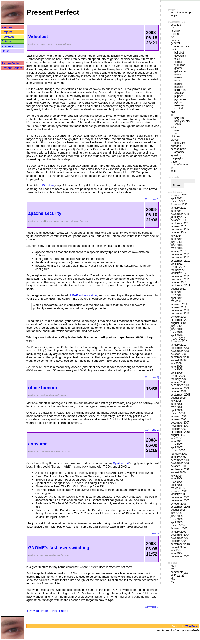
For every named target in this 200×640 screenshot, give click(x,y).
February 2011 (179, 304)
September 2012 (180, 260)
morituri (178, 83)
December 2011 (180, 276)
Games (175, 40)
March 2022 (178, 201)
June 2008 (177, 403)
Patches (7, 41)
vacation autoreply (182, 12)
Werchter (48, 185)
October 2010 (178, 316)
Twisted (178, 108)
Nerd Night (180, 89)
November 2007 (180, 425)
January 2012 (178, 273)
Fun (173, 37)
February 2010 (179, 341)
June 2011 (177, 291)
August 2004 (178, 547)
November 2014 (180, 229)
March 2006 (178, 488)
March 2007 (178, 450)
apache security (44, 213)
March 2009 (178, 375)
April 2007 (177, 447)
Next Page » (60, 610)
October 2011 (178, 282)
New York (179, 142)
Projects (7, 32)
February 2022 (179, 204)
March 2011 (178, 301)
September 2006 (180, 469)
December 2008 (180, 385)
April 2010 (177, 335)
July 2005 (176, 512)
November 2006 (180, 463)
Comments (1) (152, 199)
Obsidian (179, 93)
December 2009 (180, 347)
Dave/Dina (180, 55)
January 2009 (178, 382)
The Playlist (177, 158)
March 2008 (178, 413)
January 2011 (178, 307)
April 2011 (177, 298)
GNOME (44, 555)
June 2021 (177, 210)
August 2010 (178, 323)
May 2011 (177, 294)
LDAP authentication (83, 295)
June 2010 (177, 329)
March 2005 (178, 525)
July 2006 (176, 475)
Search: (174, 177)
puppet (178, 96)
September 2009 (180, 357)
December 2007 (180, 422)
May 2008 (177, 407)
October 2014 (178, 232)
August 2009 (178, 360)
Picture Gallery (11, 63)
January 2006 (178, 494)
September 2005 (180, 506)
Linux (5, 51)
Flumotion (179, 65)
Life (42, 451)
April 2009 (177, 372)
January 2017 (178, 217)
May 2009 (177, 369)
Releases (179, 105)
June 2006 (177, 478)
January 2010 (178, 344)
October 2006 (178, 466)
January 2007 (178, 456)
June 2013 (177, 245)
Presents (7, 46)
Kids (173, 111)
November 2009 (180, 351)
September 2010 (180, 319)
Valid (177, 575)
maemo (178, 77)
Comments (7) (152, 606)
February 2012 (179, 270)
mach (177, 74)
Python (178, 102)
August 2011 (178, 288)
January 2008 (178, 419)
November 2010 (180, 313)
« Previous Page (37, 610)
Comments (179, 572)
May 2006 (177, 481)
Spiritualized (121, 463)
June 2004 (177, 553)
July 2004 (176, 550)
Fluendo (175, 30)
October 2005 (178, 503)
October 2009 (178, 354)
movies (175, 130)
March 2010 (178, 338)
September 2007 (180, 431)
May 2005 (177, 519)
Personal (7, 27)
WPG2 (174, 15)
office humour (42, 387)
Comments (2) (152, 429)
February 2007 (179, 453)
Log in (174, 565)
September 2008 (180, 394)
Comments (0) (152, 533)
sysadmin (63, 221)
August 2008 (178, 397)
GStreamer (180, 71)
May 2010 (177, 332)
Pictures (175, 136)
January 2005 (178, 531)
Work (42, 395)
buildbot (179, 52)
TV (172, 167)
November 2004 (180, 538)
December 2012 (180, 254)
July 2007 (176, 438)
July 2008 (176, 400)
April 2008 (177, 410)
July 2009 (176, 363)
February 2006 (179, 491)
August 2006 (178, 472)
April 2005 (177, 522)
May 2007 (177, 444)
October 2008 (178, 391)
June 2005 (177, 516)
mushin (178, 86)
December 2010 (180, 310)
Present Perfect (12, 68)
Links (173, 127)
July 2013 (176, 242)
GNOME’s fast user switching (58, 547)
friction (175, 33)
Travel (174, 161)
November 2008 (180, 388)
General (175, 43)
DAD (173, 27)
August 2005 (178, 509)
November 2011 (180, 279)
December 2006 (180, 460)
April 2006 (177, 484)
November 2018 (180, 214)
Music (43, 44)
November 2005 (180, 500)
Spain (49, 44)
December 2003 (180, 556)
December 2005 (180, 497)
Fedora (178, 61)
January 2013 (178, 251)
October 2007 (178, 429)
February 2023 (179, 195)
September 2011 (180, 285)
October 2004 (178, 540)
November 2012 (180, 257)
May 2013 (177, 248)
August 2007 (178, 435)
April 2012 (177, 263)
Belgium (179, 118)
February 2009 (179, 379)
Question (53, 221)
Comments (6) (152, 377)
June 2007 (177, 441)
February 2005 (179, 528)
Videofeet (38, 36)
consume (38, 443)
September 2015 (180, 223)
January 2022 (178, 207)
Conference (181, 164)
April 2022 (177, 198)
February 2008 (179, 416)
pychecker (180, 99)
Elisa (177, 58)
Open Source (181, 46)
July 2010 (176, 326)
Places (175, 139)
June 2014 (177, 238)
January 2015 (178, 226)
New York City (182, 121)
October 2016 (178, 220)
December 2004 (180, 534)
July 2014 (176, 235)
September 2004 (180, 544)
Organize (179, 152)
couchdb (176, 24)
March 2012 (178, 266)
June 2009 (177, 366)
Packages (8, 36)
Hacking (44, 221)
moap (177, 80)
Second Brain (178, 149)
